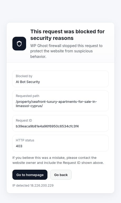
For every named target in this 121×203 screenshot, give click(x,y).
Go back (61, 175)
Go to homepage (29, 175)
